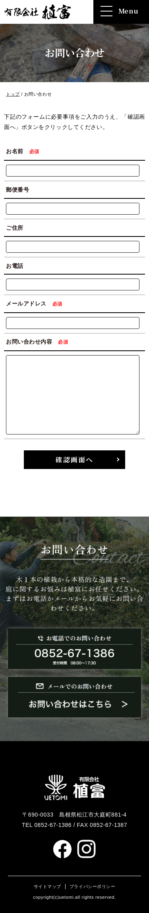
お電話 (14, 265)
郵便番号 (17, 189)
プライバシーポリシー (93, 886)
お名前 (23, 151)
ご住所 (14, 228)
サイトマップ (47, 886)
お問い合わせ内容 (38, 341)
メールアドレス (35, 303)
